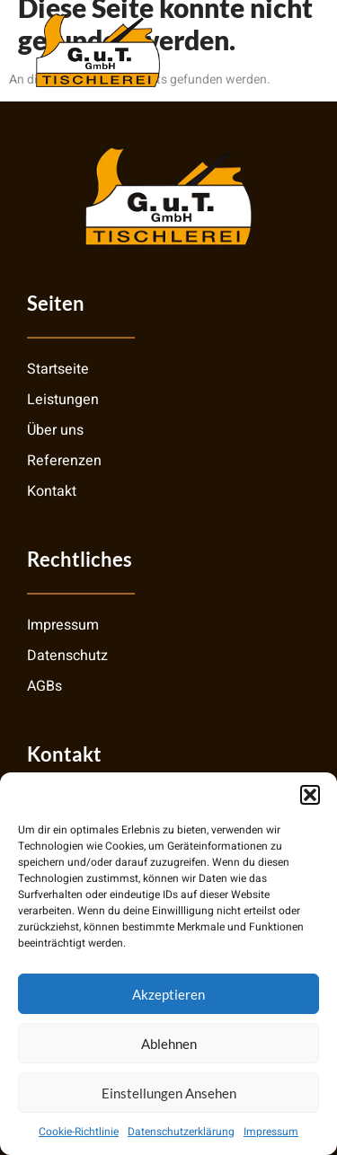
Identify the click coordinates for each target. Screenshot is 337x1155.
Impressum (271, 1132)
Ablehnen (169, 1044)
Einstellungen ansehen (169, 1093)
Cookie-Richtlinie (79, 1132)
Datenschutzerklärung (181, 1132)
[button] (310, 795)
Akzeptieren (168, 994)
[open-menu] (291, 50)
